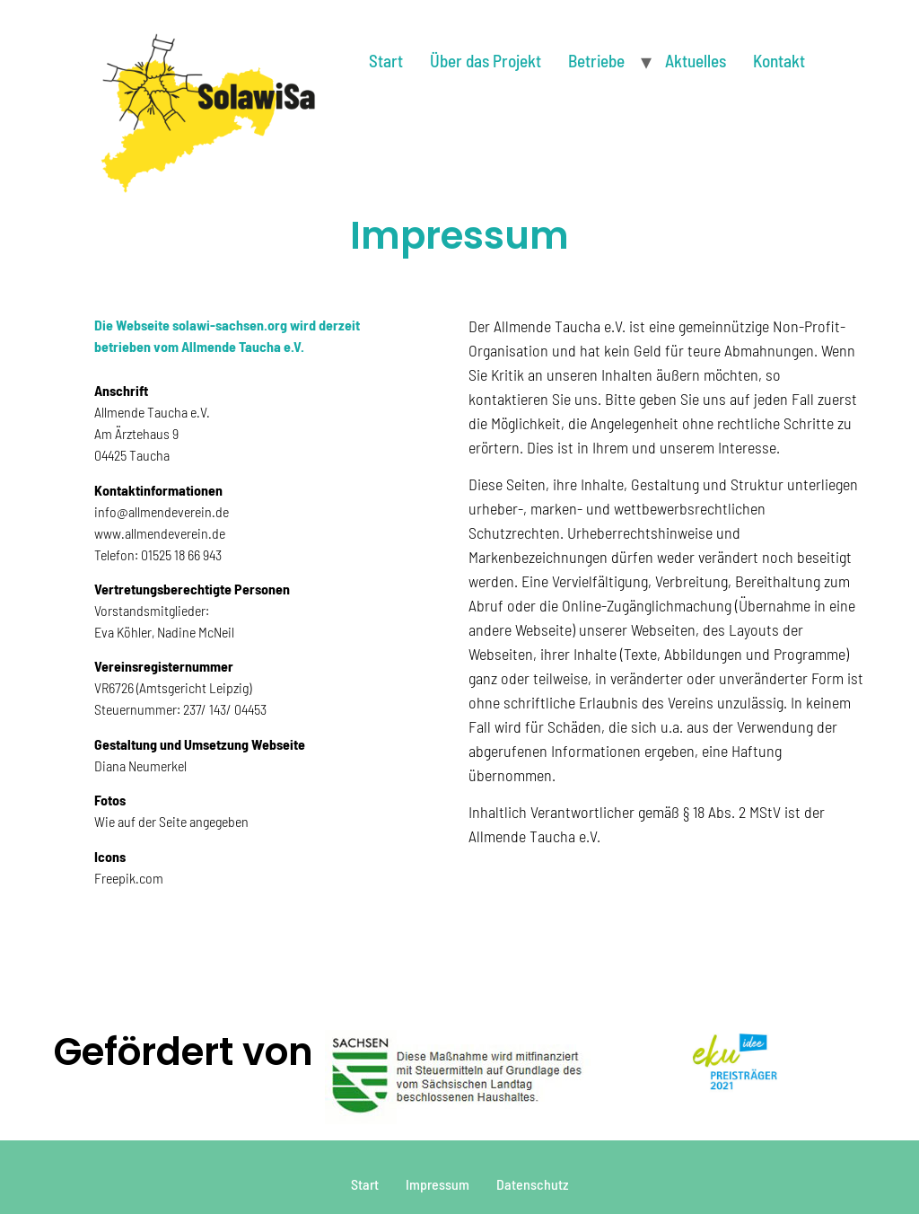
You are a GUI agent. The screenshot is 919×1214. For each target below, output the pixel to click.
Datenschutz (532, 1183)
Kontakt (779, 60)
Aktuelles (695, 60)
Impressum (437, 1183)
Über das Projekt (485, 60)
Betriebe (596, 60)
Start (386, 60)
